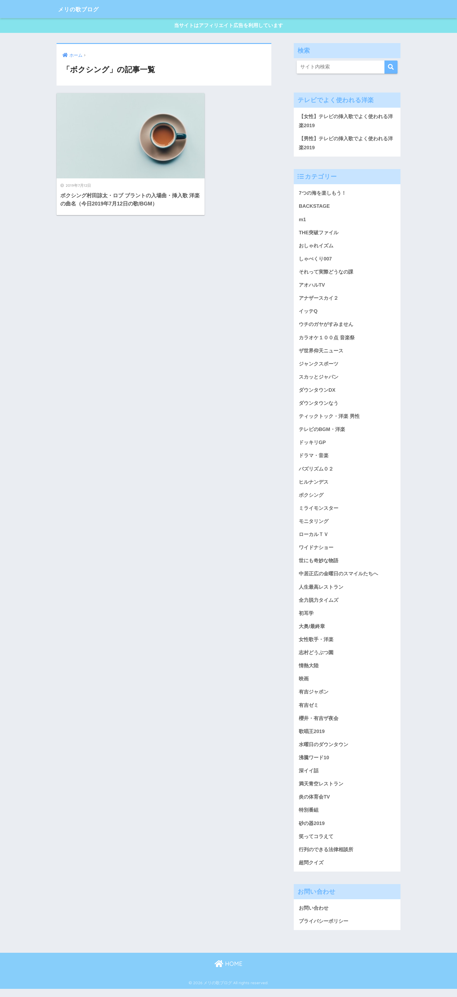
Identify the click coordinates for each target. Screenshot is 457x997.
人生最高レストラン (321, 592)
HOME (228, 972)
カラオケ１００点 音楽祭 (327, 340)
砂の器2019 (312, 830)
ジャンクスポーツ (318, 367)
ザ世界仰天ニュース (321, 353)
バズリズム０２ (316, 473)
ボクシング (311, 499)
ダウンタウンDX (317, 393)
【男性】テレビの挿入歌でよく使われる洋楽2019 (346, 144)
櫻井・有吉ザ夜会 (318, 725)
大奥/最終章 (312, 632)
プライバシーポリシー (323, 929)
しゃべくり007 (315, 260)
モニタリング (313, 526)
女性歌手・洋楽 (316, 645)
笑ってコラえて (316, 844)
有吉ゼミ (309, 711)
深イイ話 (309, 777)
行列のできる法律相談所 (326, 857)
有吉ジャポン (313, 698)
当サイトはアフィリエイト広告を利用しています (228, 26)
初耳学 (306, 618)
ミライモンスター (318, 512)
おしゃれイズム (316, 247)
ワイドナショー (316, 552)
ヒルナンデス (313, 486)
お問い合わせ (313, 916)
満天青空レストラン (321, 791)
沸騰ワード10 (314, 764)
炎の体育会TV (314, 804)
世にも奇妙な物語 (318, 565)
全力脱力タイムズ (318, 605)
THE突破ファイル (318, 234)
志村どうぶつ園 (316, 658)
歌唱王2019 (312, 738)
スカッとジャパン (318, 380)
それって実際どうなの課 (326, 274)
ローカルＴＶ (313, 539)
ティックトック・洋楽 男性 (329, 420)
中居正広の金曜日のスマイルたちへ (338, 579)
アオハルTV (312, 287)
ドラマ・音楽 (313, 459)
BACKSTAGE (314, 207)
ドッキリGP (312, 446)
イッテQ (308, 314)
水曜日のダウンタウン (323, 751)
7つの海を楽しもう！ (322, 194)
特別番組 (309, 817)
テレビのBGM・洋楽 (322, 433)
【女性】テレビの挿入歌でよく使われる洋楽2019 (346, 121)
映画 (304, 685)
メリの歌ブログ (83, 9)
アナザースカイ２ (318, 300)
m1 (302, 221)
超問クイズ (311, 870)
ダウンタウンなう (318, 406)
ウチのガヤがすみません (326, 327)
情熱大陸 (309, 672)
